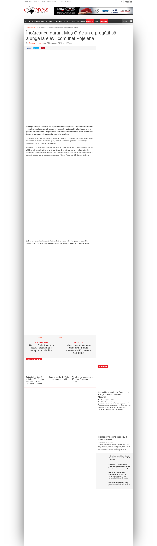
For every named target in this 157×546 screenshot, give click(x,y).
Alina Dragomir (102, 399)
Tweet (40, 337)
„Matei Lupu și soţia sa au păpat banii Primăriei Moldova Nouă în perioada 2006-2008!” (78, 349)
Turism (82, 21)
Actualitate (35, 21)
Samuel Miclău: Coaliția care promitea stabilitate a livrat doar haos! (119, 484)
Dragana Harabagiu (36, 43)
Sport (97, 21)
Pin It (61, 337)
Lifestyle (89, 21)
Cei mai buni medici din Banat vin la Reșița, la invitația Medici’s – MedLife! (113, 394)
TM (29, 21)
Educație (67, 21)
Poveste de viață (64, 1)
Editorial (103, 21)
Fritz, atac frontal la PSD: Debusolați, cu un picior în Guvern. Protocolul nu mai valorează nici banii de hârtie (118, 475)
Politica (44, 21)
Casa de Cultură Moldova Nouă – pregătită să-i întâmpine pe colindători (41, 348)
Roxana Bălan (101, 442)
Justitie (51, 21)
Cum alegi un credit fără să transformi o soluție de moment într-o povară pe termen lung (119, 466)
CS (25, 21)
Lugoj (43, 1)
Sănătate (75, 21)
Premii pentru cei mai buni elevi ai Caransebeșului (112, 438)
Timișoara (28, 1)
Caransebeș (51, 1)
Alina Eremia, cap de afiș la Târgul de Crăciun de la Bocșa (82, 379)
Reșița (36, 1)
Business (59, 21)
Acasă (28, 27)
